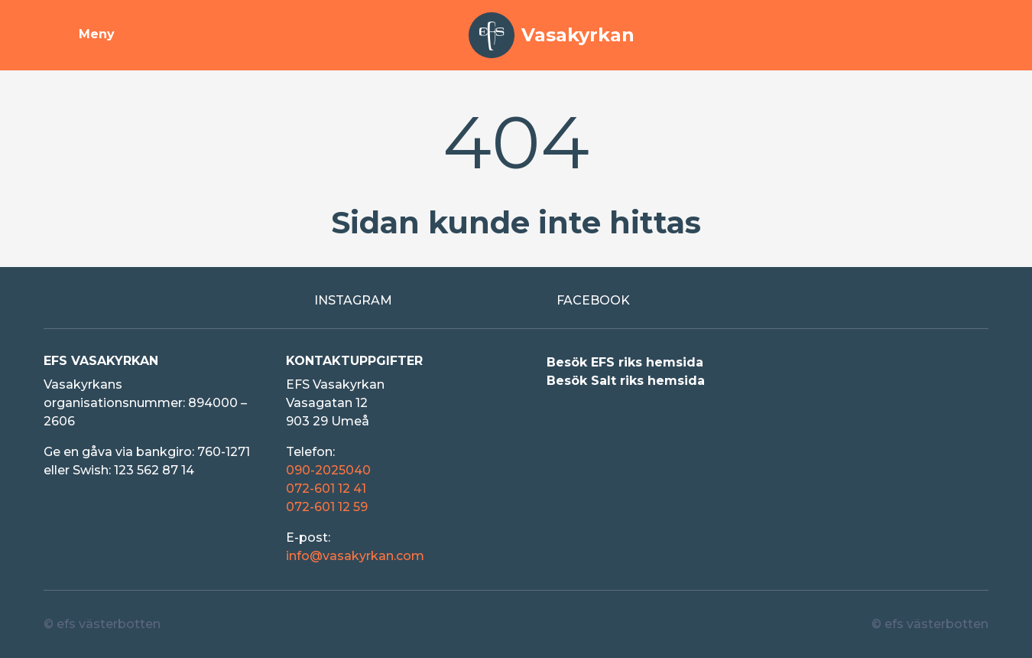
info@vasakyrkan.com (355, 556)
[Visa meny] (79, 35)
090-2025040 (328, 470)
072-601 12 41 (326, 488)
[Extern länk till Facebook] (637, 301)
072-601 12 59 (327, 507)
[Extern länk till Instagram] (395, 301)
